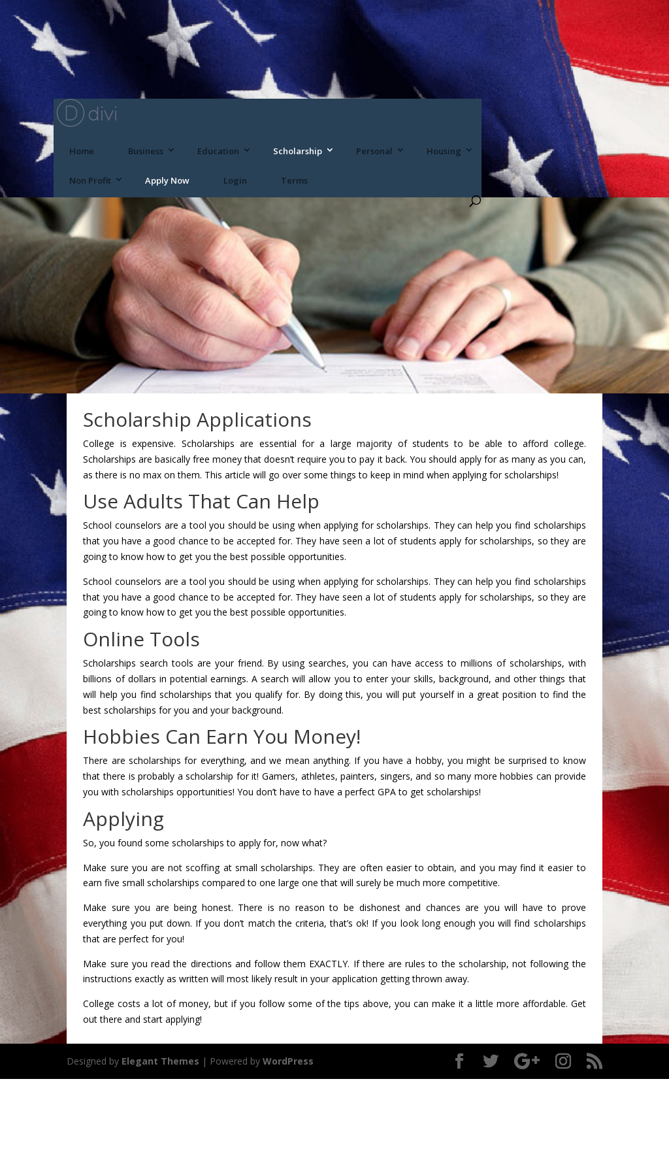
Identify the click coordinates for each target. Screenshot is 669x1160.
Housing (444, 151)
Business (145, 151)
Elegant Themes (160, 1061)
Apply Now (167, 180)
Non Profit (90, 180)
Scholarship (297, 151)
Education (218, 151)
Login (235, 180)
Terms (294, 180)
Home (81, 151)
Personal (374, 151)
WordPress (288, 1061)
